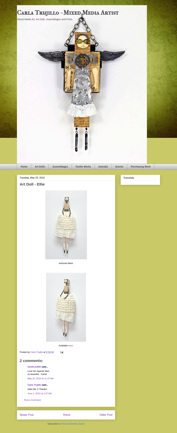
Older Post (106, 414)
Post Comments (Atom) (73, 423)
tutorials (103, 166)
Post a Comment (32, 400)
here (70, 345)
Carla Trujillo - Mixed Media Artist (68, 12)
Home (24, 166)
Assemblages (60, 166)
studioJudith (34, 366)
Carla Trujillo (34, 385)
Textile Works (83, 166)
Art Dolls (40, 166)
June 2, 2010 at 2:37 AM (39, 393)
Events (119, 166)
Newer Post (27, 414)
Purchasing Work (141, 166)
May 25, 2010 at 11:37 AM (40, 378)
